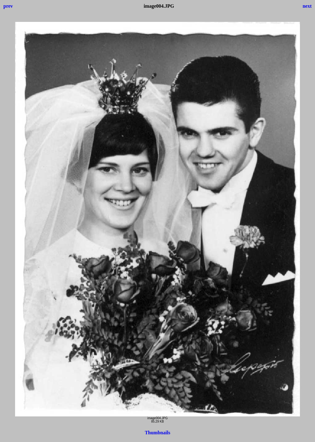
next (307, 6)
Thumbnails (157, 432)
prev (8, 6)
